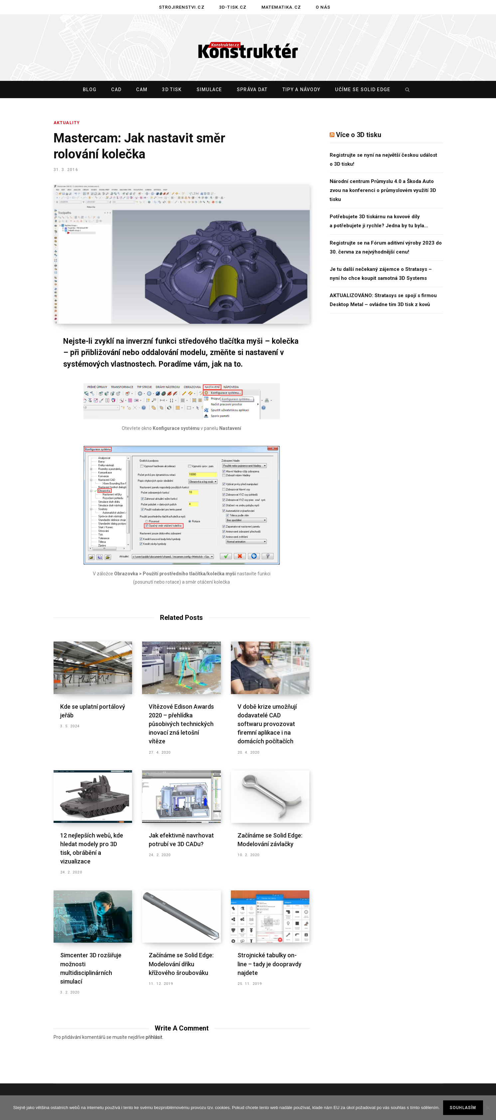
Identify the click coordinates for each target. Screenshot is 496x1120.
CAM (141, 89)
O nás (323, 7)
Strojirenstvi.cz (182, 7)
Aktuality (67, 122)
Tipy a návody (301, 89)
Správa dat (252, 89)
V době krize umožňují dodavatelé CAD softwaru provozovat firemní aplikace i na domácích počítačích (267, 724)
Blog (89, 89)
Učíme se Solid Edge (362, 89)
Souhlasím (463, 1107)
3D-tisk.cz (233, 7)
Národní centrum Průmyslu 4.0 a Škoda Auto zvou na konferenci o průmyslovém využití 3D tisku (383, 190)
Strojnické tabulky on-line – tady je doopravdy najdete (269, 964)
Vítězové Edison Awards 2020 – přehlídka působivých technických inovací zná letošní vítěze (181, 724)
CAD (116, 89)
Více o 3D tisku (358, 135)
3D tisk (172, 89)
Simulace (209, 89)
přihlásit (154, 1037)
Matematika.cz (281, 7)
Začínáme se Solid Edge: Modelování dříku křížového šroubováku (181, 964)
